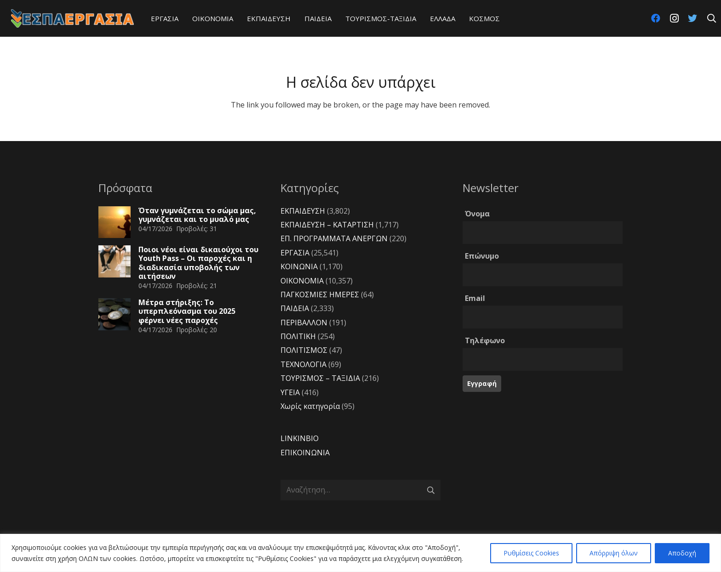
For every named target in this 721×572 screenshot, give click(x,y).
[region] (360, 553)
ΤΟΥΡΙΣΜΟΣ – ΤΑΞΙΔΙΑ (320, 378)
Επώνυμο (482, 256)
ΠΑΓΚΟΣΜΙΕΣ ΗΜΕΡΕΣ (319, 294)
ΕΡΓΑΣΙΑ (294, 253)
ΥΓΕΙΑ (290, 392)
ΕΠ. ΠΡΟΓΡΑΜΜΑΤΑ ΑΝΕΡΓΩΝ (334, 238)
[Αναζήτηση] (711, 18)
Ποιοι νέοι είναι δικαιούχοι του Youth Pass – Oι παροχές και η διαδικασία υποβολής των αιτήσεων (198, 262)
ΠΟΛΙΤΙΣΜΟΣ (303, 350)
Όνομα (477, 214)
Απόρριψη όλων (613, 553)
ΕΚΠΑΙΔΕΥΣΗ (302, 211)
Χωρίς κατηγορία (310, 406)
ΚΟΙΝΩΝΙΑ (299, 266)
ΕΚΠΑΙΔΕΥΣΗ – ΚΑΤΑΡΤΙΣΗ (327, 225)
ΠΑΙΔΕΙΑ (294, 308)
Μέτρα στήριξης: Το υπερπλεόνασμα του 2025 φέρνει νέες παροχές (186, 311)
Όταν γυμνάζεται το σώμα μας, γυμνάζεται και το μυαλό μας (197, 214)
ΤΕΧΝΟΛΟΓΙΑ (303, 364)
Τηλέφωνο (485, 340)
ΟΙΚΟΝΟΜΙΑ (302, 281)
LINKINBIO (299, 438)
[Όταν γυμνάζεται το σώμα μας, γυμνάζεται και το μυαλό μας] (114, 222)
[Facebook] (656, 18)
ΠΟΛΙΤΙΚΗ (298, 336)
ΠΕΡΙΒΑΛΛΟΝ (303, 322)
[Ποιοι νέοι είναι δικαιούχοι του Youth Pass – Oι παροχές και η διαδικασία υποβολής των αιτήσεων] (114, 261)
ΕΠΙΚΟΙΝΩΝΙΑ (305, 452)
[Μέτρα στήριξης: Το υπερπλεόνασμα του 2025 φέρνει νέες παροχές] (114, 314)
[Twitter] (692, 18)
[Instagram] (674, 18)
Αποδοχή (682, 553)
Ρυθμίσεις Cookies (531, 553)
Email (475, 298)
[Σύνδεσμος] (72, 18)
